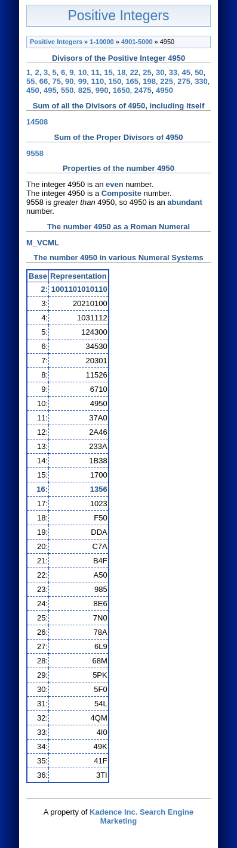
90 (69, 81)
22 (134, 72)
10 (82, 72)
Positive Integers (118, 15)
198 (149, 81)
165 (131, 81)
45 (185, 72)
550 (67, 90)
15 (108, 72)
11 (95, 72)
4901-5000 (137, 41)
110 (97, 81)
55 (30, 81)
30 (160, 72)
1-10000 (101, 41)
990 (102, 90)
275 (183, 81)
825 (84, 90)
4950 (164, 90)
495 (50, 90)
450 (32, 90)
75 (56, 81)
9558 (35, 153)
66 (43, 81)
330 (201, 81)
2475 (143, 90)
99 (82, 81)
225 (166, 81)
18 (121, 72)
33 (173, 72)
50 (199, 72)
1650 (121, 90)
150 (114, 81)
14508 (37, 121)
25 (147, 72)
